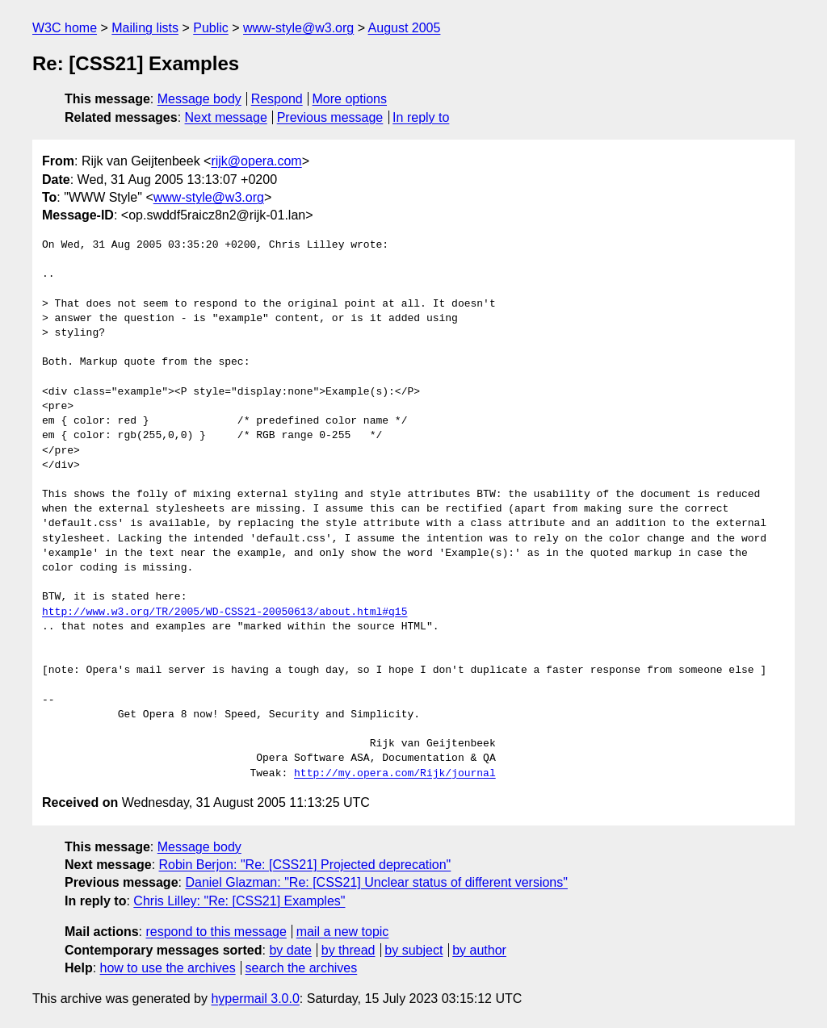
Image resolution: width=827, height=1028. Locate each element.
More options (350, 99)
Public (211, 28)
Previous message (330, 117)
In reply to (421, 117)
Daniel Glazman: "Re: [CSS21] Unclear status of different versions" (376, 882)
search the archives (302, 968)
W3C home (64, 28)
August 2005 (404, 28)
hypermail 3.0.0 (255, 998)
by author (479, 950)
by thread (348, 950)
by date (290, 950)
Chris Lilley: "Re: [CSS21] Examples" (239, 901)
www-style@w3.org (298, 28)
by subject (413, 950)
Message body (199, 99)
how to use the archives (168, 968)
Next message (226, 117)
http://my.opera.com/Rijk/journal (395, 774)
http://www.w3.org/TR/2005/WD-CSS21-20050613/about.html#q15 (224, 612)
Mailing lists (144, 28)
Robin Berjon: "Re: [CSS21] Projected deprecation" (305, 864)
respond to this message (215, 931)
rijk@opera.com (256, 161)
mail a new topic (342, 931)
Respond (277, 99)
